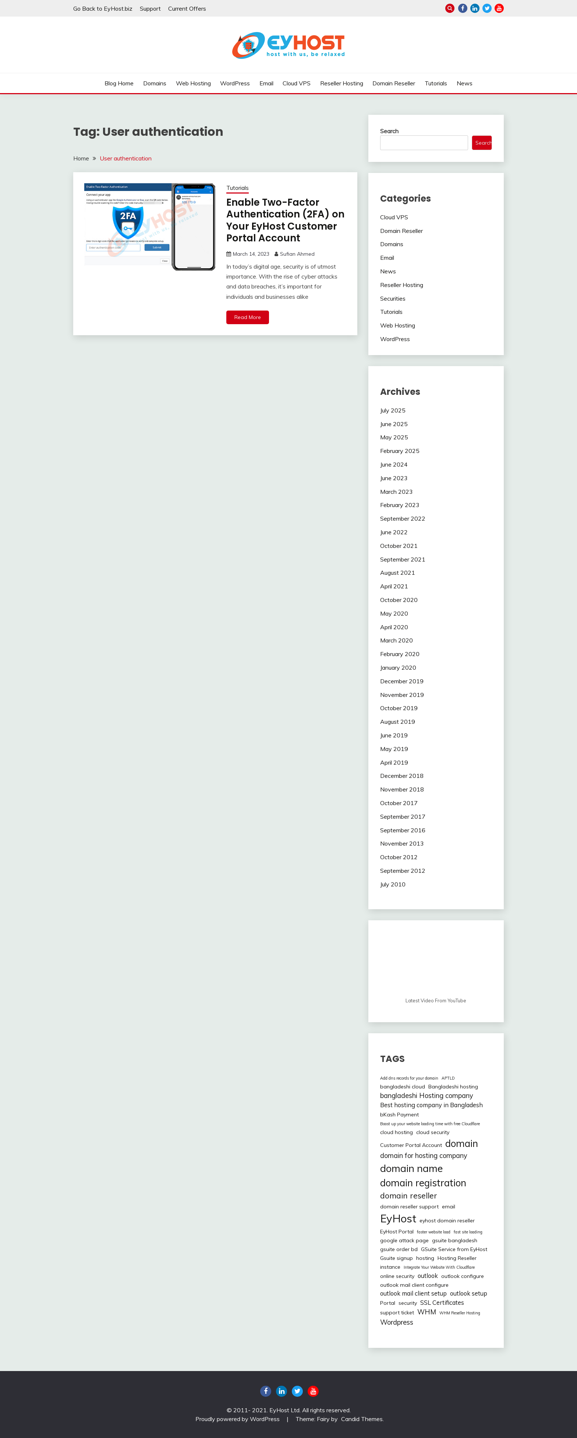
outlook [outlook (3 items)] (428, 1275)
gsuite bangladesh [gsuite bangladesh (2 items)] (454, 1240)
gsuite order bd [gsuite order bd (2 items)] (399, 1249)
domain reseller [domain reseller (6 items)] (408, 1195)
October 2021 (399, 545)
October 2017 (399, 803)
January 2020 (398, 667)
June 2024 (394, 464)
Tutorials (436, 83)
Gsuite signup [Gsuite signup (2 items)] (396, 1258)
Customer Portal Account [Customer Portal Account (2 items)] (411, 1145)
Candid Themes (362, 1419)
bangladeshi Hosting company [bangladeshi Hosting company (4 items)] (426, 1095)
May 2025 (394, 437)
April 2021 (394, 586)
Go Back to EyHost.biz (102, 8)
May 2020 (394, 613)
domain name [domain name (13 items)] (411, 1168)
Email (266, 83)
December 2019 (402, 681)
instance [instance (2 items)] (390, 1267)
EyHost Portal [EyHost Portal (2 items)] (397, 1231)
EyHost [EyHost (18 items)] (398, 1218)
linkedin (474, 8)
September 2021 (402, 559)
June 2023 (394, 478)
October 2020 (399, 599)
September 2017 (402, 816)
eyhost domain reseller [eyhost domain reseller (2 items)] (447, 1220)
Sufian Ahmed (297, 254)
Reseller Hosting (341, 83)
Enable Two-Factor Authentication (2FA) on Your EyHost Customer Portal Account (285, 220)
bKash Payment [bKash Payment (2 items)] (399, 1114)
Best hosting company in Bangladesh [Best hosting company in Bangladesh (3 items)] (431, 1105)
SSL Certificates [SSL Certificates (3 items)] (442, 1302)
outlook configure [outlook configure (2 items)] (462, 1276)
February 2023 (400, 505)
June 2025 (394, 424)
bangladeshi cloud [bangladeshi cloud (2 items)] (402, 1086)
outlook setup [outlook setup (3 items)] (468, 1293)
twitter (487, 8)
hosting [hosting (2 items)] (425, 1258)
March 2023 (396, 491)
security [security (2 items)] (408, 1303)
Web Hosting (193, 83)
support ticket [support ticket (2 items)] (397, 1312)
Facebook (462, 8)
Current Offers (187, 8)
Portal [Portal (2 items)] (387, 1303)
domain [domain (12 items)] (461, 1143)
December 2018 (402, 775)
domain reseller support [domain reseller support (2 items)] (409, 1206)
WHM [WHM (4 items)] (426, 1312)
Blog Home (119, 83)
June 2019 (394, 735)
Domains (154, 83)
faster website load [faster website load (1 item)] (433, 1232)
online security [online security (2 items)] (397, 1276)
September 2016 (402, 830)
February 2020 (400, 654)
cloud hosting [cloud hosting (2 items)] (396, 1132)
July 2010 (393, 884)
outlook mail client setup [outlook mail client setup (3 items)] (413, 1293)
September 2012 (402, 870)
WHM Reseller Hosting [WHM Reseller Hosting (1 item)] (459, 1312)
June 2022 (394, 532)
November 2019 (402, 694)
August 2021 (397, 572)
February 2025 (400, 450)
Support (150, 8)
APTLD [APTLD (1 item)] (448, 1078)
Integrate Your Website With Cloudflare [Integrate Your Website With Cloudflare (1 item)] (439, 1267)
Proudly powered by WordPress (238, 1419)
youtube (499, 8)
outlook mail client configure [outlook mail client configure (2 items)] (414, 1285)
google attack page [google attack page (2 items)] (404, 1240)
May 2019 (394, 748)
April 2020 (394, 627)
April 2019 (394, 762)
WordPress (235, 83)
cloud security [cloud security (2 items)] (432, 1132)
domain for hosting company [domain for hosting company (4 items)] (423, 1155)
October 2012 (399, 857)
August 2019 (397, 721)
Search (389, 131)
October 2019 (399, 708)
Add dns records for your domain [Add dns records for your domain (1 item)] (409, 1078)
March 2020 (396, 640)
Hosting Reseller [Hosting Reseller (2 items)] (457, 1258)
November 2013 (402, 843)
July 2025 (393, 410)
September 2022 (402, 518)
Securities (393, 298)
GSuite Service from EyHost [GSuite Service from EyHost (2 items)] (454, 1249)
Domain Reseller (393, 83)
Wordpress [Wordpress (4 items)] (396, 1322)
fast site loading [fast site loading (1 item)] (468, 1232)
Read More (247, 317)
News (464, 83)
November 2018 (402, 789)
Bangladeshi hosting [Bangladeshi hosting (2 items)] (453, 1086)
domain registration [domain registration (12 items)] (423, 1183)
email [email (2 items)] (448, 1206)
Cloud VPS (297, 83)
